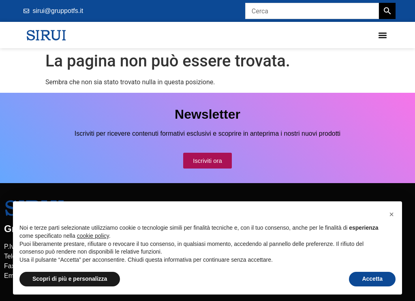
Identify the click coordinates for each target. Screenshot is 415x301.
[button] (382, 35)
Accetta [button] (372, 278)
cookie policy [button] (93, 236)
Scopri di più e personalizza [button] (69, 278)
